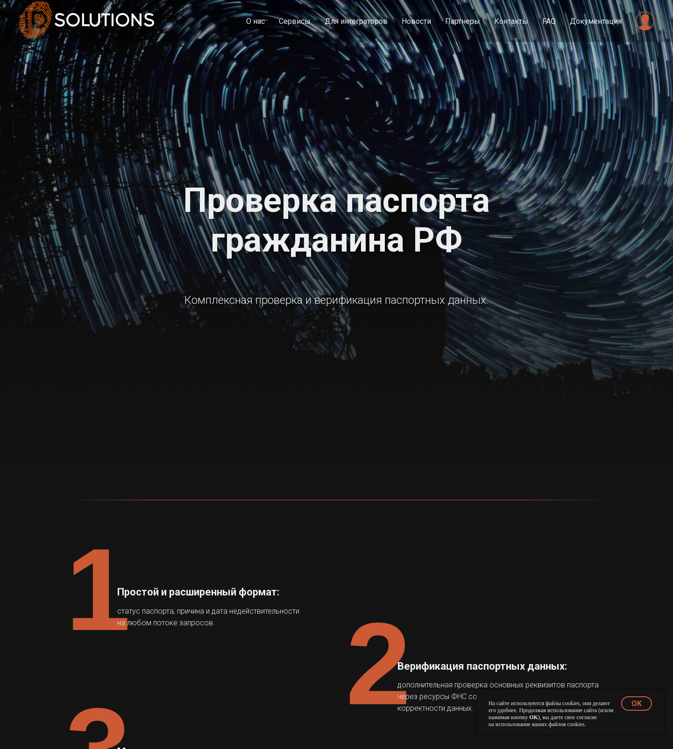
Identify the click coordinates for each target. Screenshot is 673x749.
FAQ (549, 21)
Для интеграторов (356, 21)
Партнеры (462, 21)
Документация (596, 21)
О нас (255, 21)
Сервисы (295, 21)
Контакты (511, 21)
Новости (416, 21)
